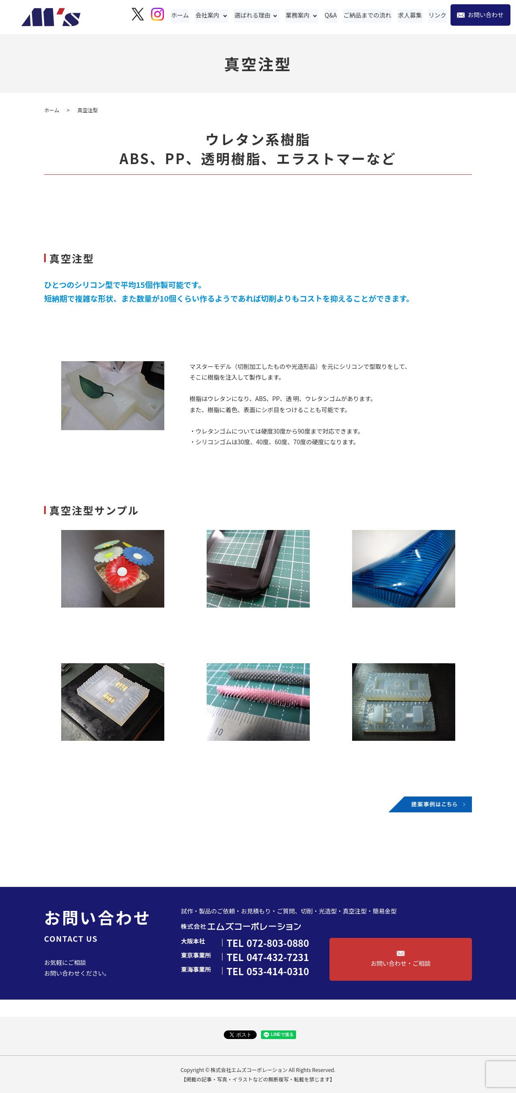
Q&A (333, 15)
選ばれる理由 (255, 15)
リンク (438, 15)
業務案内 (300, 15)
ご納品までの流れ (369, 15)
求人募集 (411, 15)
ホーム (183, 15)
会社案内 (210, 15)
